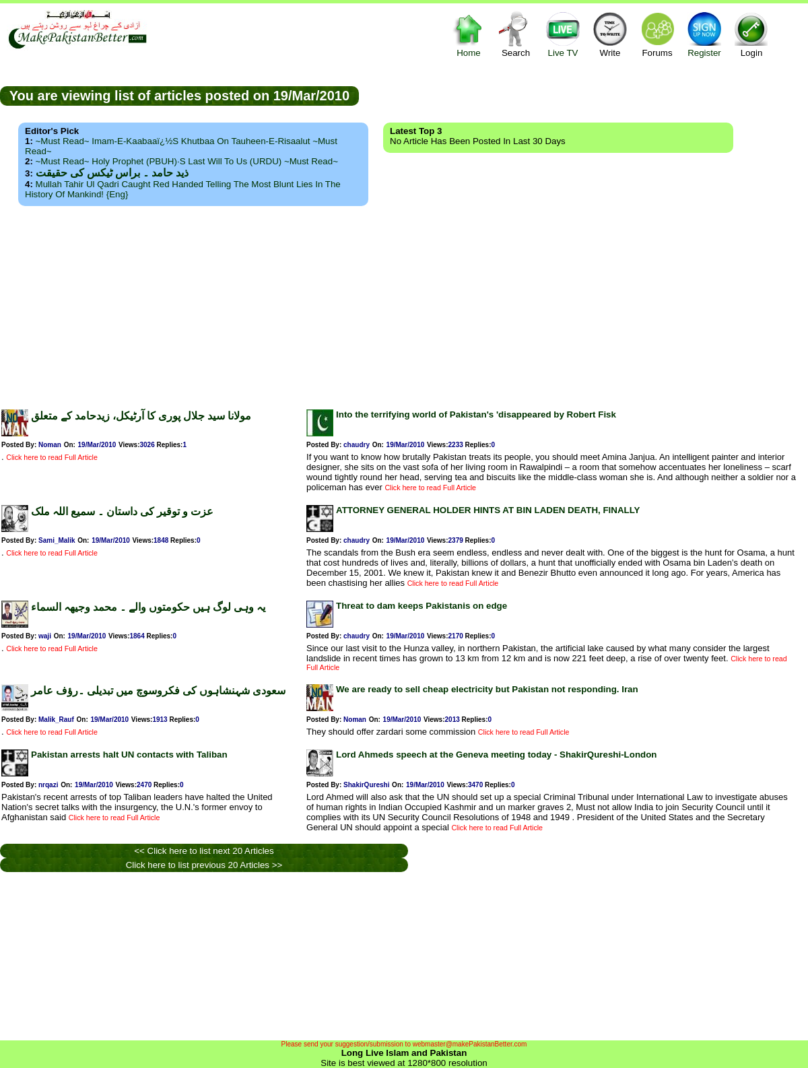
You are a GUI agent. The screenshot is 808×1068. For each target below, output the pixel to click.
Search (516, 34)
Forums (657, 34)
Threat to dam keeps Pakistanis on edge (421, 606)
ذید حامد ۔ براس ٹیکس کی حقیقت (112, 172)
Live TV (563, 34)
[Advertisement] (404, 303)
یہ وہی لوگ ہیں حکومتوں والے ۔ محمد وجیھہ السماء (148, 607)
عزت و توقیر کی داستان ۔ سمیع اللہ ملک (122, 511)
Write (610, 34)
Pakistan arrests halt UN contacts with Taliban (129, 754)
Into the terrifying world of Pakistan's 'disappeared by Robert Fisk (476, 414)
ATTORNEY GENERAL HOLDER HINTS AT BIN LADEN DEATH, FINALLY (488, 510)
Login (751, 34)
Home (468, 34)
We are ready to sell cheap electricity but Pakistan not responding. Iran (487, 689)
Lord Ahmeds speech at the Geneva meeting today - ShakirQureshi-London (496, 754)
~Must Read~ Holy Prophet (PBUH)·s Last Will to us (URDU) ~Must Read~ (187, 161)
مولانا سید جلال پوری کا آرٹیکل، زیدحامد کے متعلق (141, 416)
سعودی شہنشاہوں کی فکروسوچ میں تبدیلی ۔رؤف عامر (158, 690)
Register (704, 34)
